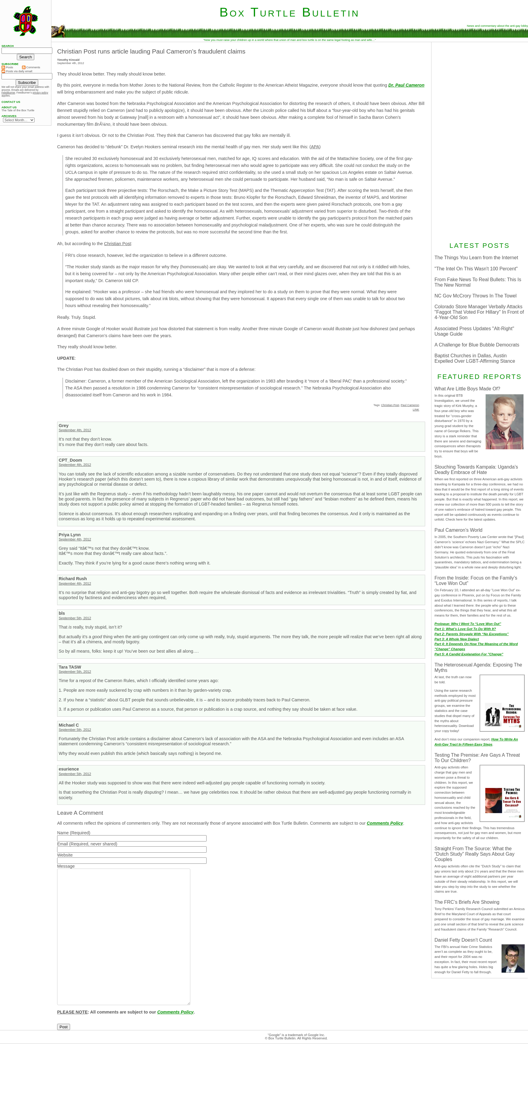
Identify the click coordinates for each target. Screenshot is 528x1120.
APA (315, 146)
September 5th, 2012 (75, 618)
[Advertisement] (480, 141)
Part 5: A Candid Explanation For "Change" (468, 654)
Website (65, 855)
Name (63, 832)
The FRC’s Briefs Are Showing (466, 902)
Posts (7, 67)
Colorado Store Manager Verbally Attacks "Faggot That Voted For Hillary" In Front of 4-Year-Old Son (479, 312)
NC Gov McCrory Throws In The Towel (475, 295)
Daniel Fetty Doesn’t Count (463, 940)
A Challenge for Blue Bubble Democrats (476, 344)
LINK (416, 409)
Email (62, 844)
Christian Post (117, 243)
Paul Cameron (410, 405)
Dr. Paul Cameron (406, 85)
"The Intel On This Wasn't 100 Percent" (476, 268)
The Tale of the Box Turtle (18, 110)
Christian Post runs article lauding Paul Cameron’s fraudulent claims (151, 51)
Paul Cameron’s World (458, 530)
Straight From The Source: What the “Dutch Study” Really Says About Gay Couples (474, 854)
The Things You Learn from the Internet (476, 257)
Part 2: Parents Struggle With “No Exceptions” (471, 634)
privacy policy (40, 92)
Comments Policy (385, 823)
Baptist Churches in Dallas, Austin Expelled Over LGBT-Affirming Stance (474, 358)
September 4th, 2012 (75, 430)
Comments (31, 67)
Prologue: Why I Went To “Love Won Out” (467, 624)
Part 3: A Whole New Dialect (456, 639)
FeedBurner (8, 92)
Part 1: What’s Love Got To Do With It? (465, 629)
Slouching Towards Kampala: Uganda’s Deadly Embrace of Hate (476, 469)
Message (66, 866)
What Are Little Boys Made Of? (467, 388)
